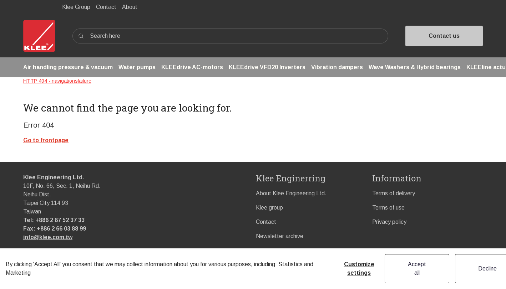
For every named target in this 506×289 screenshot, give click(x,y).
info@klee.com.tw (47, 237)
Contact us (444, 36)
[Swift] (39, 36)
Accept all (417, 268)
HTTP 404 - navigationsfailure (57, 81)
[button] (68, 67)
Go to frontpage (46, 140)
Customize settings (359, 268)
